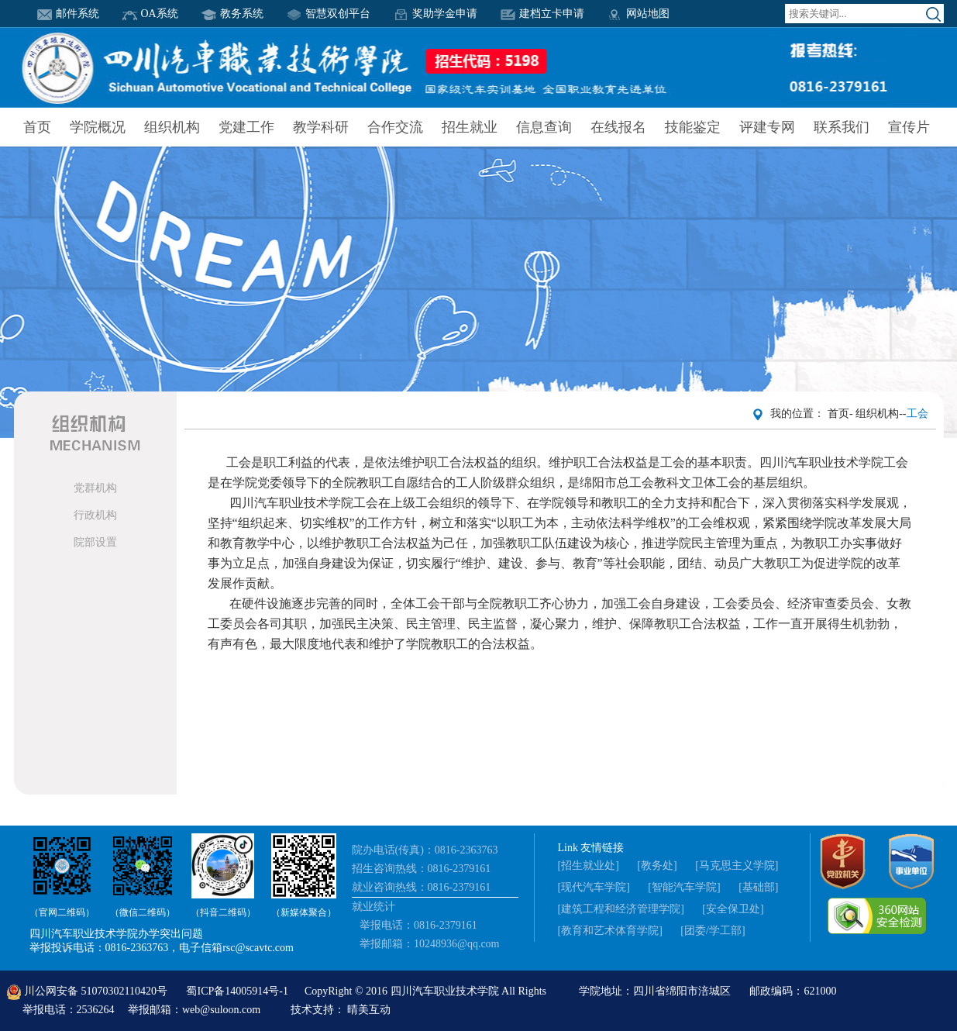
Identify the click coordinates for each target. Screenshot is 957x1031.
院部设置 (95, 542)
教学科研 (321, 127)
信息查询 (544, 127)
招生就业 (469, 127)
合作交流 (395, 127)
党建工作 (246, 127)
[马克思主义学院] (736, 865)
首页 (37, 127)
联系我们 (841, 127)
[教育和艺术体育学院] (610, 930)
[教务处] (656, 865)
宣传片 (909, 127)
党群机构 (95, 488)
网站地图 (639, 13)
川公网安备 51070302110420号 (88, 991)
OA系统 (150, 13)
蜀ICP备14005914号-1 (238, 991)
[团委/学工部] (712, 930)
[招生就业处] (588, 865)
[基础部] (758, 887)
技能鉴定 (693, 127)
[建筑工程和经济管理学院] (621, 909)
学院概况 (98, 127)
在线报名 (618, 127)
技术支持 (312, 1009)
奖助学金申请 (435, 13)
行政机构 (95, 515)
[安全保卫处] (732, 909)
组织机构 (172, 127)
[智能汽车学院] (684, 887)
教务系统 (232, 13)
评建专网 (767, 127)
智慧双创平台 (328, 13)
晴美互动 (369, 1009)
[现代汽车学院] (594, 887)
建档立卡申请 (542, 13)
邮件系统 (68, 13)
